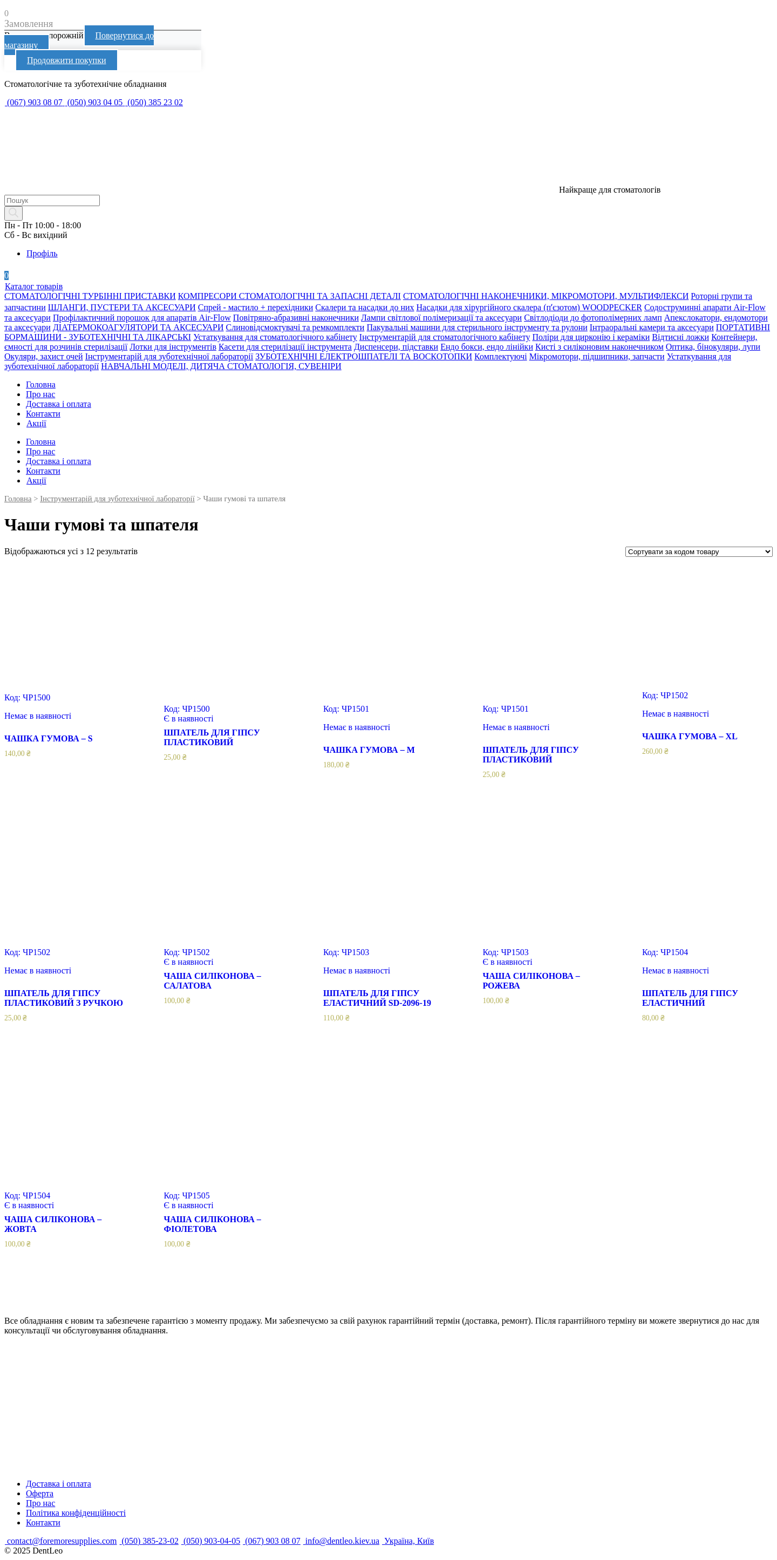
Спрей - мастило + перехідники (255, 307)
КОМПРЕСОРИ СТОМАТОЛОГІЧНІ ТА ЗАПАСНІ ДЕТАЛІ (289, 296)
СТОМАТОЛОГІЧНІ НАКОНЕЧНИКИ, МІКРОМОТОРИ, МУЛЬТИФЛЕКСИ (546, 296)
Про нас (40, 394)
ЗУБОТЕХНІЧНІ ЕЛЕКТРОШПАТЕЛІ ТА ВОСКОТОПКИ (363, 356)
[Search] (13, 213)
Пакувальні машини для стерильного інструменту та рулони (476, 327)
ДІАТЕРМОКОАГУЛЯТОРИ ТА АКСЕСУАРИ (138, 327)
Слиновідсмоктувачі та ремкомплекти (295, 327)
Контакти (43, 413)
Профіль (42, 253)
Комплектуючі (500, 356)
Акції (36, 423)
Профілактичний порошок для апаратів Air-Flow (142, 317)
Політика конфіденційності (76, 1512)
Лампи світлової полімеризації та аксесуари (441, 317)
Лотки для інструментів (173, 346)
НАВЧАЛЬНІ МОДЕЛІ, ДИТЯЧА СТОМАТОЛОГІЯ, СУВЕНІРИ (221, 366)
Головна (41, 384)
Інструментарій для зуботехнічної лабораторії (169, 356)
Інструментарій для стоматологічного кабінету (444, 337)
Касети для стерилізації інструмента (285, 346)
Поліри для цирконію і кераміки (591, 337)
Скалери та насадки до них (364, 307)
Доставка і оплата (58, 403)
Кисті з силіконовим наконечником (599, 346)
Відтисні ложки (680, 337)
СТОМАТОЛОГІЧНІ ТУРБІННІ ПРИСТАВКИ (90, 296)
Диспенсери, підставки (396, 346)
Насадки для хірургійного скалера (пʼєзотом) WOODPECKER (529, 307)
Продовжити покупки (66, 60)
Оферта (39, 1493)
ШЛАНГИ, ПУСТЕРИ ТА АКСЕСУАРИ (122, 307)
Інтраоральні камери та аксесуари (652, 327)
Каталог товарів (33, 286)
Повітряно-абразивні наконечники (296, 317)
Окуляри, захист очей (43, 356)
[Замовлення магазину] (699, 552)
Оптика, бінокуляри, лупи (713, 346)
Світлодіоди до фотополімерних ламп (593, 317)
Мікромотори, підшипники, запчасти (597, 356)
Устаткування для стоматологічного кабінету (275, 337)
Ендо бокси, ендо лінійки (486, 346)
